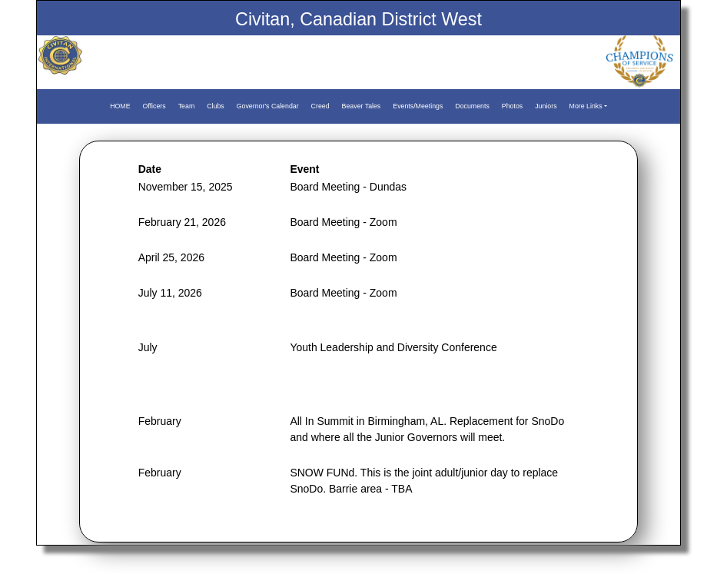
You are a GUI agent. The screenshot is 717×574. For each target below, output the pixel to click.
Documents (472, 106)
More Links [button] (585, 106)
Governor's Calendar (268, 106)
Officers (154, 106)
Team (186, 106)
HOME (120, 106)
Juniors (545, 106)
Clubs (215, 106)
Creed (320, 106)
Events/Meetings (418, 106)
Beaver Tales (361, 106)
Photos (512, 106)
